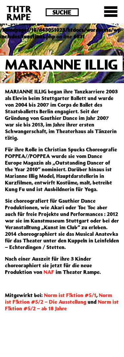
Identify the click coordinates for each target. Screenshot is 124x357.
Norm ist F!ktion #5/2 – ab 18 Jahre (62, 305)
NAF (49, 272)
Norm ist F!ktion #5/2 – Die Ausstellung (58, 298)
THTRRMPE (19, 13)
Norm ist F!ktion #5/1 (70, 295)
